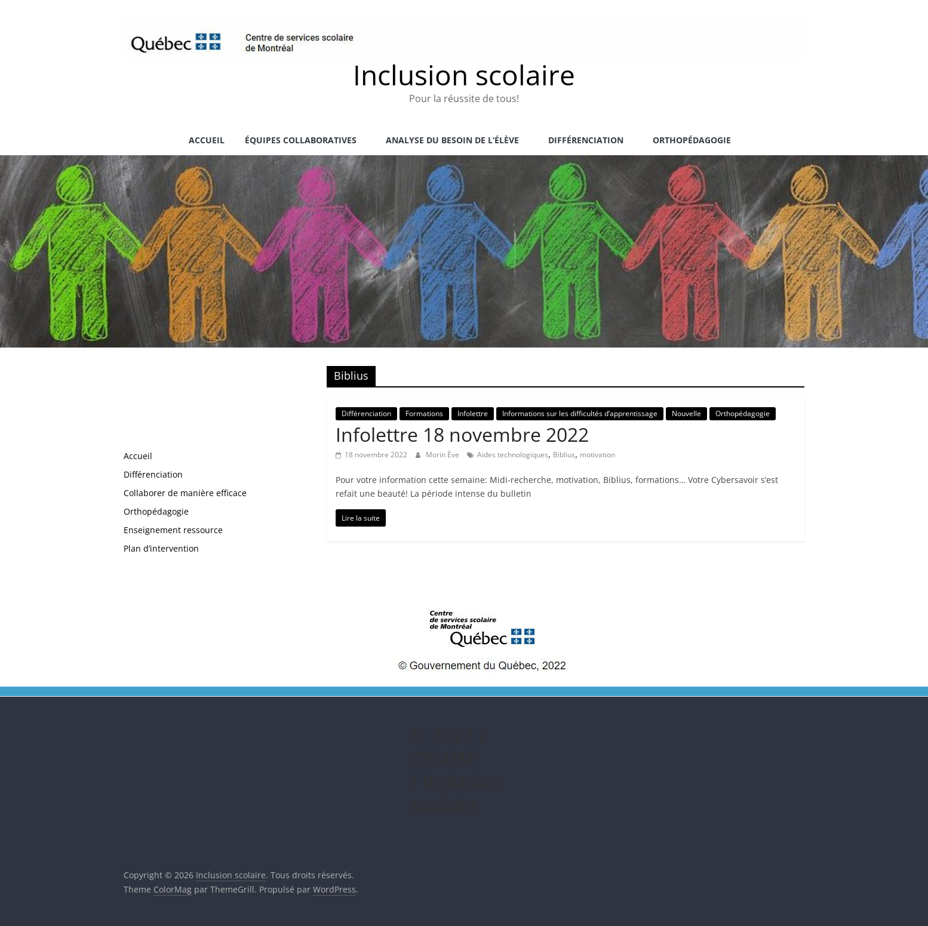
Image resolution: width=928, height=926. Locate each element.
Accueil (207, 140)
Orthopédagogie (692, 140)
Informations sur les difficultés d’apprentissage (579, 413)
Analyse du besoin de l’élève (452, 140)
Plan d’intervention (161, 548)
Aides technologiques (512, 455)
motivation (597, 455)
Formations (424, 413)
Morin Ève (443, 455)
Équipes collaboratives (301, 140)
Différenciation (585, 140)
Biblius (564, 455)
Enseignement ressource (173, 530)
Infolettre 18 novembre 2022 (462, 434)
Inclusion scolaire (464, 74)
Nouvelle (686, 413)
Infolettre (472, 413)
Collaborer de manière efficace (185, 493)
